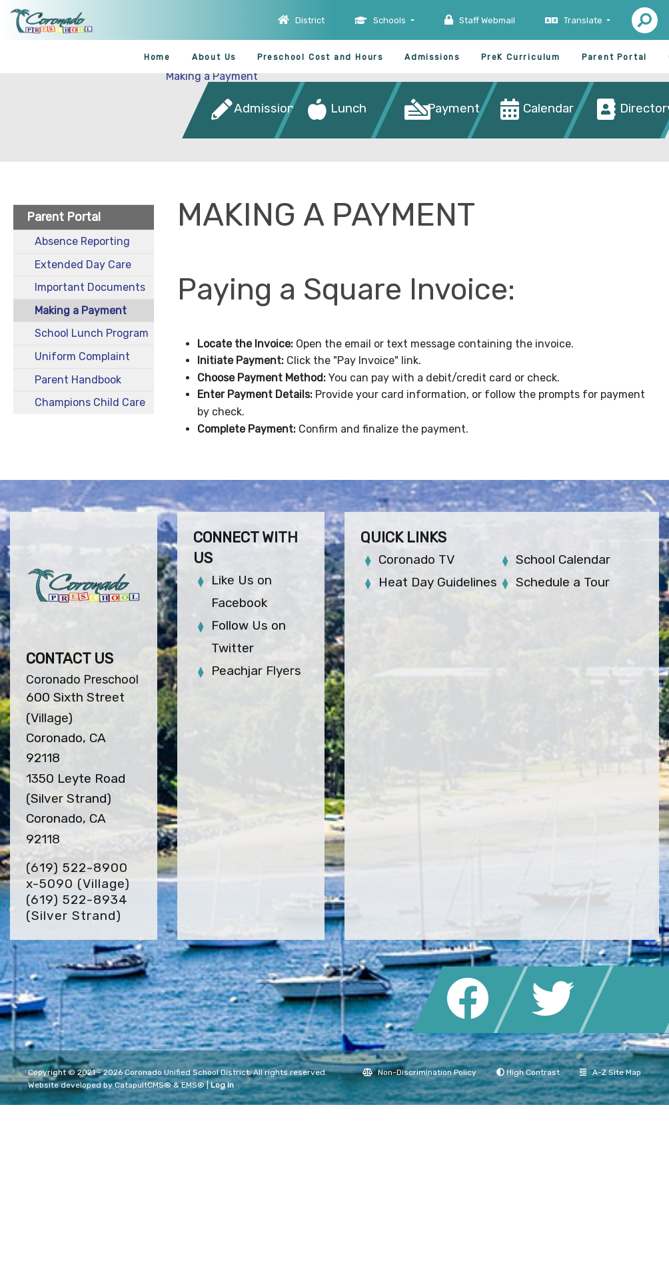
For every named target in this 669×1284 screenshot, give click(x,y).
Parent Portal (614, 57)
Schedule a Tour (563, 582)
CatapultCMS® (143, 1085)
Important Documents (90, 287)
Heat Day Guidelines (437, 582)
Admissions (432, 57)
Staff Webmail (487, 20)
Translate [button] (584, 20)
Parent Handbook (78, 379)
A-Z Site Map (610, 1072)
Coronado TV (416, 559)
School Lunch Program (92, 333)
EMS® (193, 1085)
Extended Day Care (83, 264)
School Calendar (563, 559)
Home (157, 57)
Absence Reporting (82, 241)
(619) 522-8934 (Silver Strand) (77, 907)
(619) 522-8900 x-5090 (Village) (78, 875)
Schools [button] (390, 20)
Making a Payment (212, 76)
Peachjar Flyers (256, 670)
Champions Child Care (90, 402)
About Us (214, 57)
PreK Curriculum (520, 57)
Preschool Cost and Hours (320, 57)
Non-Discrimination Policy (419, 1072)
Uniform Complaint (82, 356)
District (310, 20)
